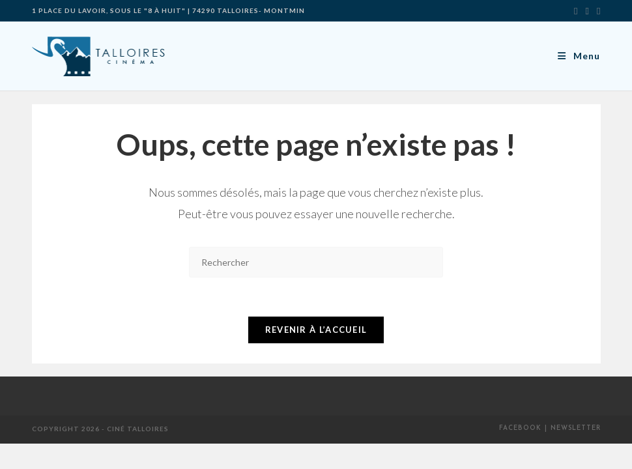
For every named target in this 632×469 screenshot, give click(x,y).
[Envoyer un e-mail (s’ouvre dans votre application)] (596, 10)
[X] (575, 10)
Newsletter (576, 429)
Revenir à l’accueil (316, 330)
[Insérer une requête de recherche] (316, 262)
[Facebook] (587, 10)
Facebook (520, 429)
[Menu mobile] (579, 55)
